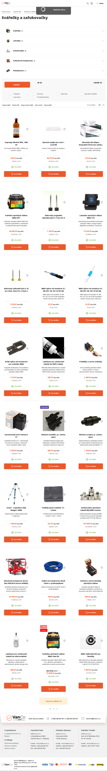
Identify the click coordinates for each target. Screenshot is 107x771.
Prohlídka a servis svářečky (90, 362)
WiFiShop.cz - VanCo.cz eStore (10, 3)
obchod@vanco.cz (93, 719)
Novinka (40, 94)
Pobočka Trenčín (88, 730)
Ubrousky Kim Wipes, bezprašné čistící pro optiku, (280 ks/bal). (91, 144)
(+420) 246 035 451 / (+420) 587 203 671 (64, 719)
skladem (17, 94)
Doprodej (17, 97)
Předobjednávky (43, 97)
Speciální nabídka (90, 94)
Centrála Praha (37, 730)
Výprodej (64, 94)
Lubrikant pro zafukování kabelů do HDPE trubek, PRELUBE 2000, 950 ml (53, 364)
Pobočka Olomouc (63, 730)
